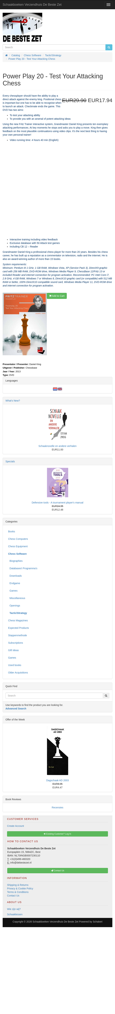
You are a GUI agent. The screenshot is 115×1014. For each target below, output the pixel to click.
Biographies (15, 560)
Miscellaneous (16, 598)
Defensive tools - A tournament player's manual (57, 502)
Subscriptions (15, 642)
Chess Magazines (18, 620)
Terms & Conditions (17, 892)
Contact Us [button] (57, 870)
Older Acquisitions (18, 672)
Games (12, 590)
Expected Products (18, 627)
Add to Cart (56, 295)
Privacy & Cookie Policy (20, 888)
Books (11, 531)
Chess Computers (18, 538)
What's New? (12, 400)
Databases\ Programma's (22, 568)
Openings (14, 605)
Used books (14, 665)
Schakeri (97, 921)
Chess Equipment (18, 546)
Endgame (14, 583)
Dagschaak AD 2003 (57, 780)
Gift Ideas (13, 650)
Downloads (15, 575)
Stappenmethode (17, 635)
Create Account (15, 825)
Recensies (57, 807)
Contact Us (13, 895)
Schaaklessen (14, 914)
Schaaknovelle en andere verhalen (58, 446)
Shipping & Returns (17, 885)
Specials (10, 461)
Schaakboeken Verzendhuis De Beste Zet (32, 4)
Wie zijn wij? (14, 909)
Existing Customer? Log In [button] (57, 834)
